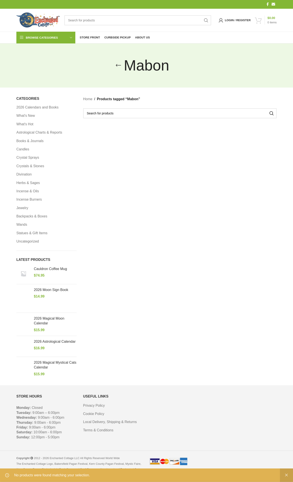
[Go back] (118, 65)
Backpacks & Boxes (31, 216)
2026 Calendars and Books (37, 107)
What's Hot (24, 124)
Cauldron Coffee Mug (50, 269)
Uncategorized (27, 241)
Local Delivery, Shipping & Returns (110, 422)
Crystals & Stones (30, 166)
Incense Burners (29, 199)
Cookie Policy (93, 414)
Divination (24, 174)
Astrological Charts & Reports (39, 132)
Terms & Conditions (98, 430)
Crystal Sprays (27, 157)
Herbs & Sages (28, 183)
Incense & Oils (27, 191)
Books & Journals (30, 141)
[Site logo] (38, 20)
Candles (22, 149)
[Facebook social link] (267, 4)
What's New (25, 115)
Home (88, 99)
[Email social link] (273, 4)
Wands (21, 224)
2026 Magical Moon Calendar (49, 321)
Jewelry (22, 208)
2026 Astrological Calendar (55, 341)
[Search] (137, 20)
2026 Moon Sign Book (51, 290)
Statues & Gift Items (31, 233)
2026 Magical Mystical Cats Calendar (55, 365)
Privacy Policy (94, 405)
